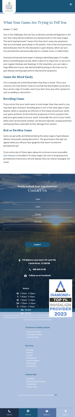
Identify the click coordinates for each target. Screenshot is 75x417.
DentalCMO (52, 395)
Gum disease (9, 155)
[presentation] (20, 232)
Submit (37, 244)
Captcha (6, 226)
